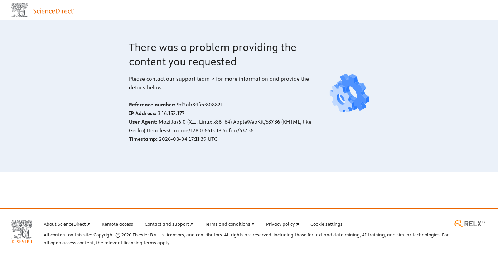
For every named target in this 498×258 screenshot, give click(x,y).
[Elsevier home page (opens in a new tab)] (21, 231)
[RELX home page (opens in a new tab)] (470, 223)
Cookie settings (326, 224)
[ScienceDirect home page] (44, 10)
